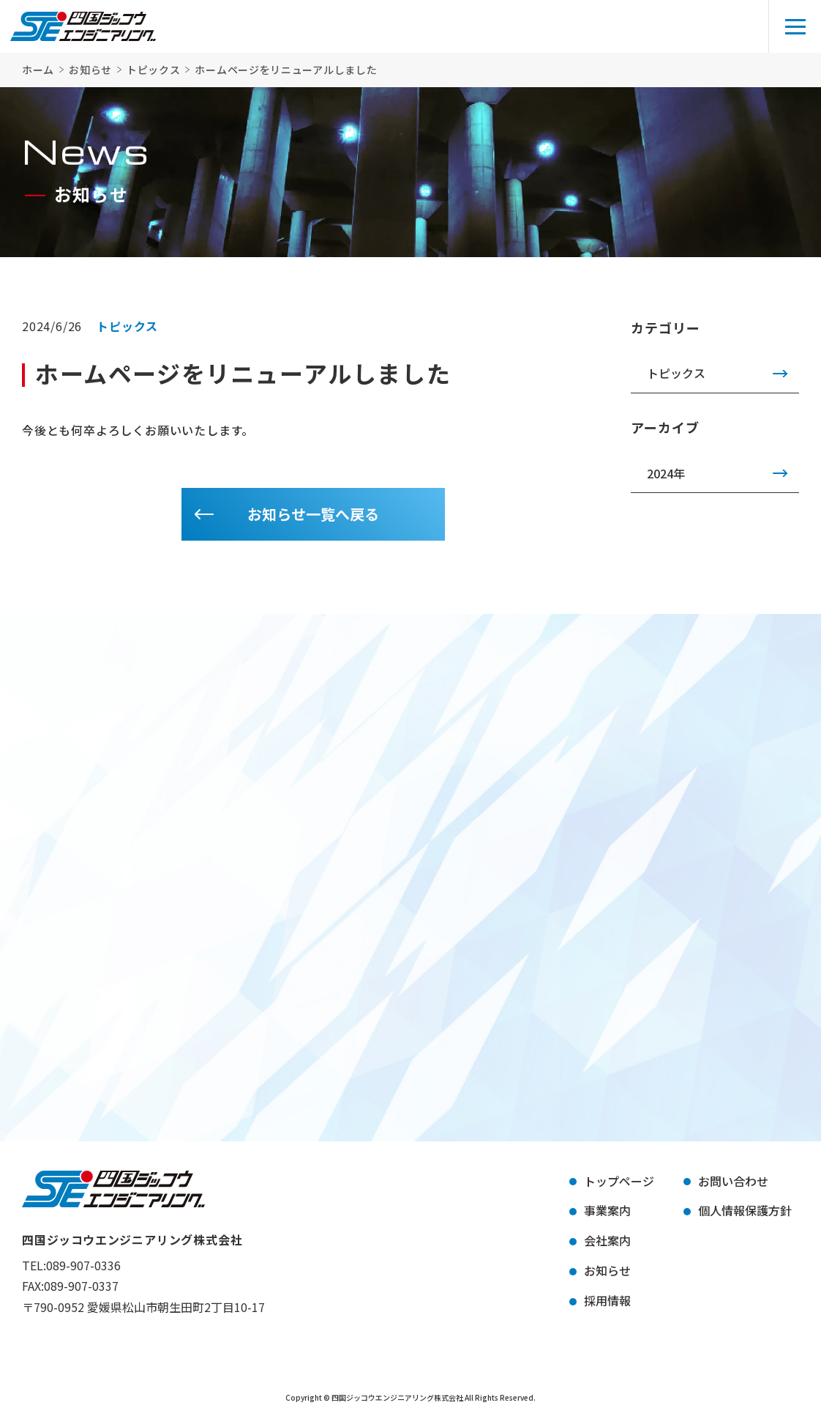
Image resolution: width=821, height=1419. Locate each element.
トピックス (676, 373)
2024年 (666, 473)
